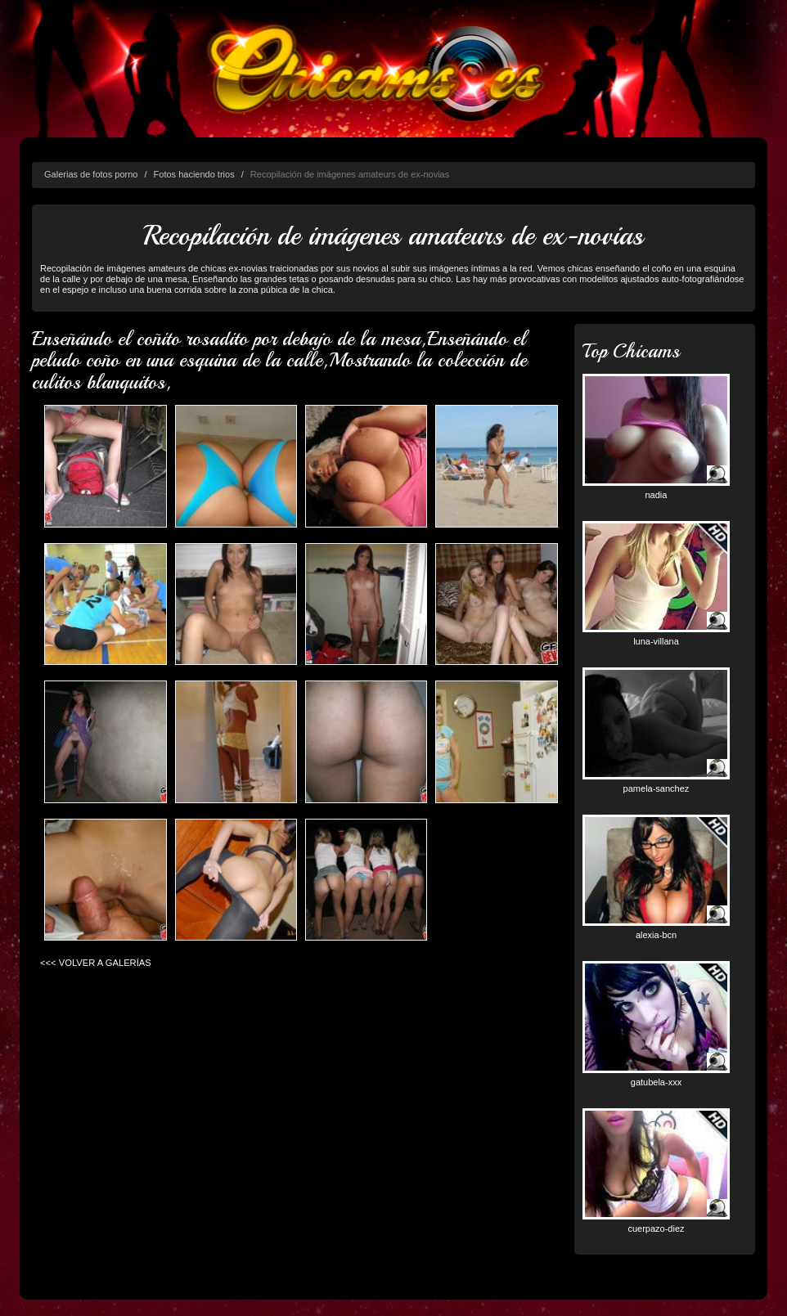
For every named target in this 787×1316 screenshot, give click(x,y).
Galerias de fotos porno (90, 174)
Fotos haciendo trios (194, 174)
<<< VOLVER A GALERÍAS (95, 963)
